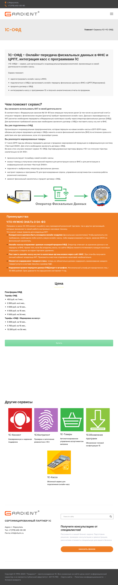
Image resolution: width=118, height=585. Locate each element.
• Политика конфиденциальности (88, 577)
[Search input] (86, 516)
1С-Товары (66, 434)
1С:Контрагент (42, 434)
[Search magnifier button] (110, 516)
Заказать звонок (87, 549)
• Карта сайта (66, 577)
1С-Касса (52, 477)
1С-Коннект (14, 434)
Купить (59, 343)
